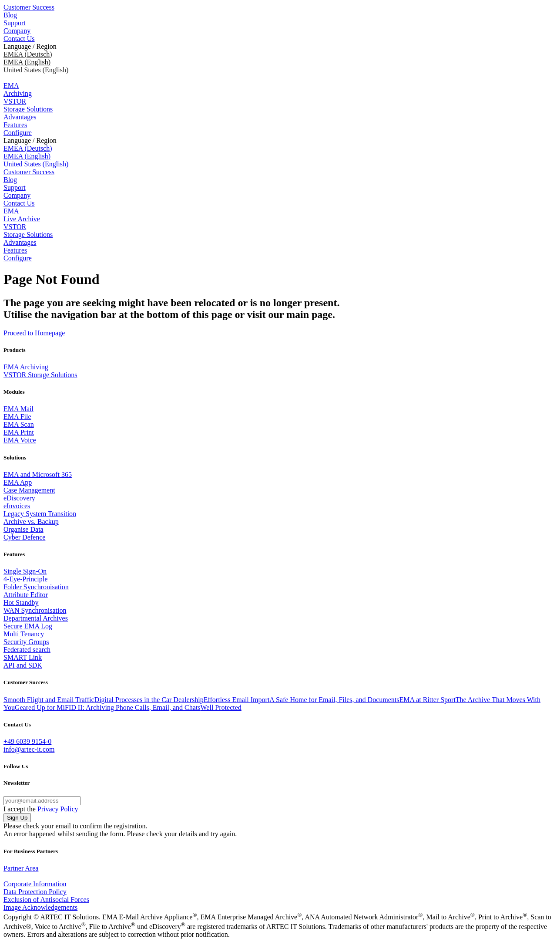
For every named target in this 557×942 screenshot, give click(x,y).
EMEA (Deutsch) (27, 54)
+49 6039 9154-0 (27, 741)
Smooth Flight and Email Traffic (48, 699)
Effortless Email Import (237, 699)
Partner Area (20, 868)
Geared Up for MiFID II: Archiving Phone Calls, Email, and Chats (108, 707)
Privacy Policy (57, 809)
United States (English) (35, 70)
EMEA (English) (26, 156)
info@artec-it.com (28, 749)
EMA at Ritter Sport (427, 699)
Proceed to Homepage (34, 333)
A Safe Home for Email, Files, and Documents (334, 699)
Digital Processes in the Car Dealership (149, 699)
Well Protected (221, 707)
